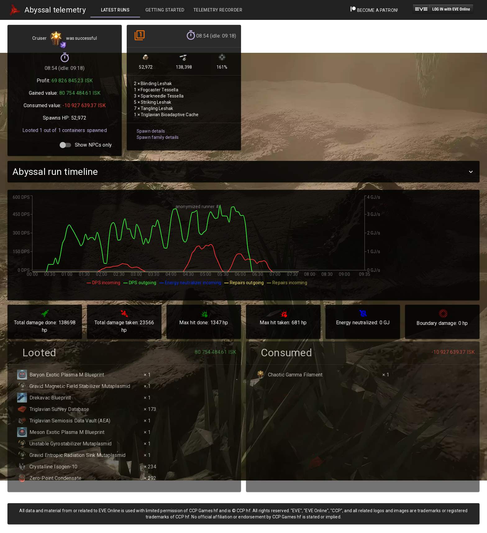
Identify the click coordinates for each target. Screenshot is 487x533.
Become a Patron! (374, 10)
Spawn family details (157, 134)
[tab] (115, 9)
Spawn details (150, 128)
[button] (243, 171)
